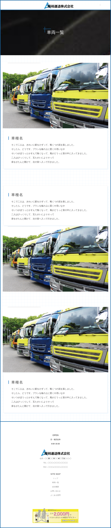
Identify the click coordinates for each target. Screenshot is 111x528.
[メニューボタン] (100, 5)
